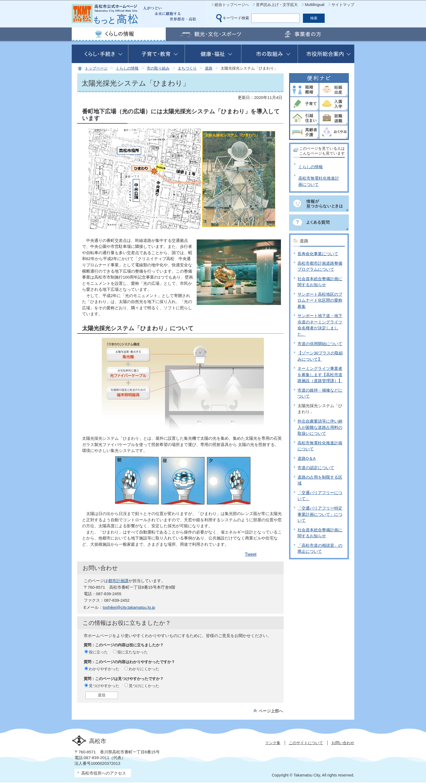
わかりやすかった (104, 669)
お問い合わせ (342, 743)
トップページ (96, 68)
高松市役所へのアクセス (103, 773)
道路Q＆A (306, 458)
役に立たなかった (132, 652)
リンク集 (272, 743)
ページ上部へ (271, 711)
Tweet (250, 554)
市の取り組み (158, 68)
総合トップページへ (232, 4)
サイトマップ (342, 4)
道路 (208, 68)
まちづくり (187, 68)
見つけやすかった (104, 686)
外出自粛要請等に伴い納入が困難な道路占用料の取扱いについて (319, 427)
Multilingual (314, 4)
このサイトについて (306, 743)
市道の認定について (315, 467)
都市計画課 (118, 580)
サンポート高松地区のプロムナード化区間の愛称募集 (319, 300)
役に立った (98, 652)
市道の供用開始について (319, 343)
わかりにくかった (144, 669)
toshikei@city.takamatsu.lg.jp (129, 607)
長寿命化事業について (317, 253)
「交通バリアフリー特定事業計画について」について (319, 514)
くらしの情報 (127, 68)
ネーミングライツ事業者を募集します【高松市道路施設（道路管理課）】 (319, 374)
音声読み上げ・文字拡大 (277, 4)
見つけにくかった (144, 686)
